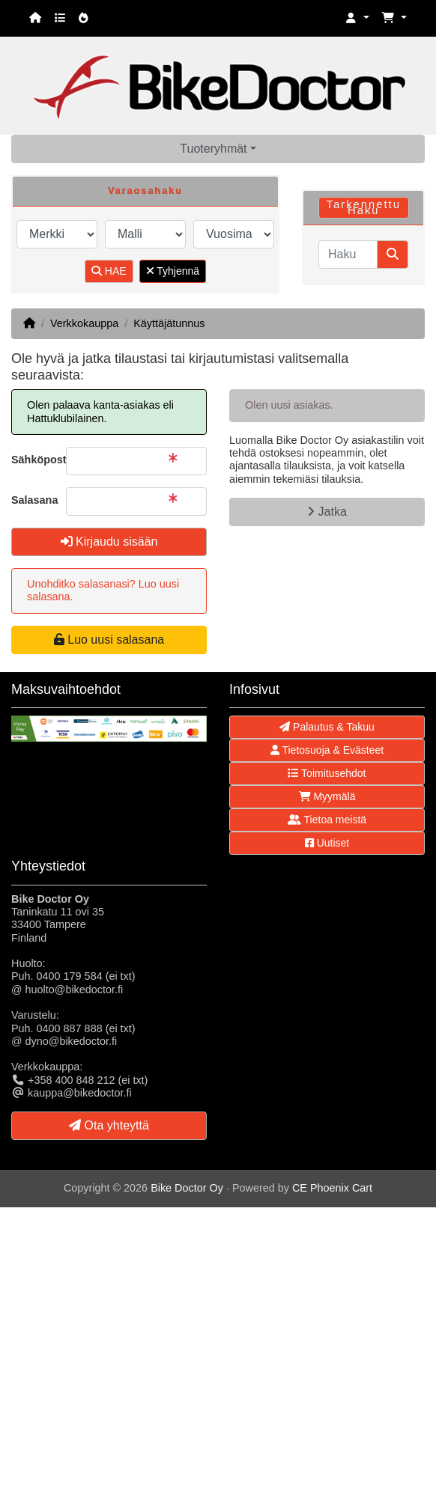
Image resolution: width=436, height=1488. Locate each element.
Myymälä (327, 796)
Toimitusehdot (327, 773)
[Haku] (348, 254)
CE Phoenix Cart (332, 1188)
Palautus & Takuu (327, 727)
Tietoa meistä (327, 820)
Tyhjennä (172, 271)
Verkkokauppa (84, 323)
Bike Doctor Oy (187, 1188)
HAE (109, 271)
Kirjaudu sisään (109, 541)
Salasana (33, 500)
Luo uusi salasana (109, 639)
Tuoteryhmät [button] (213, 148)
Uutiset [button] (327, 843)
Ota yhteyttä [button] (109, 1125)
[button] (357, 18)
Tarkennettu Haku (364, 207)
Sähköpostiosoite (33, 460)
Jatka (327, 511)
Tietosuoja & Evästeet (327, 750)
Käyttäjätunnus (169, 323)
